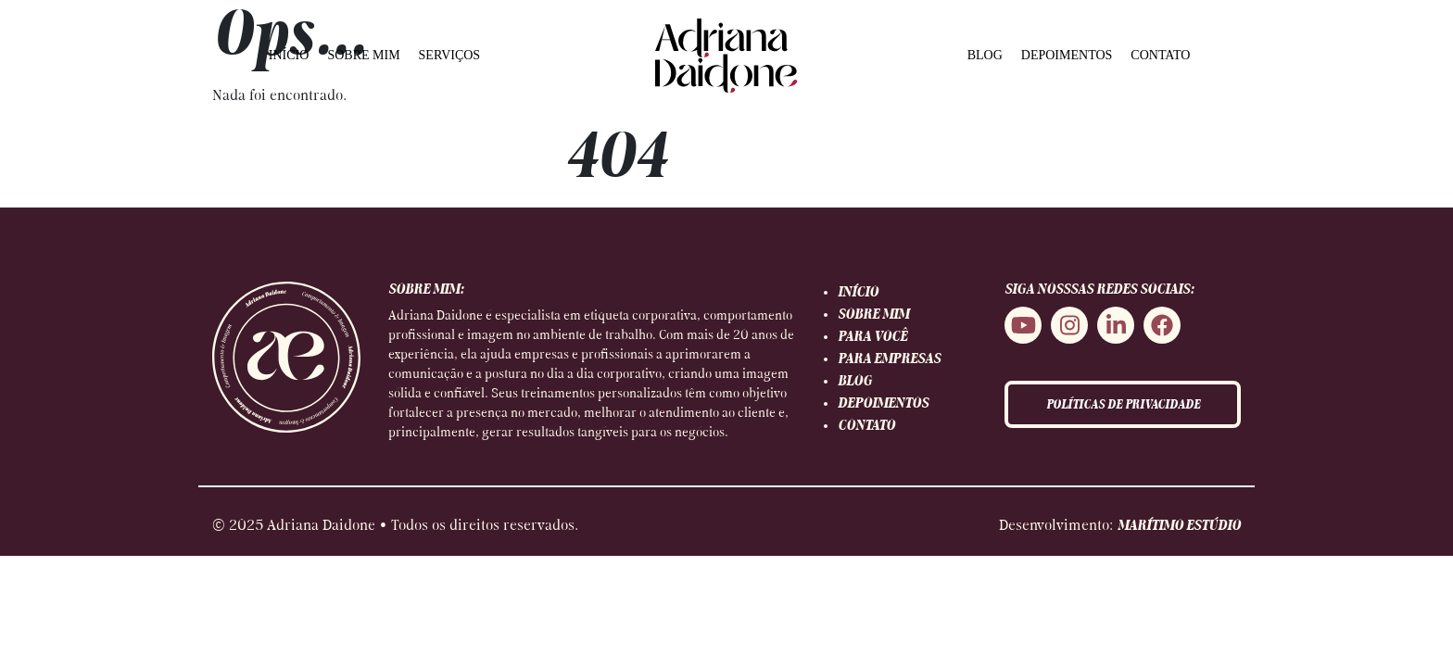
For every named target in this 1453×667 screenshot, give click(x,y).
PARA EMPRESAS (889, 359)
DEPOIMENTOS (1067, 55)
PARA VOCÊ (872, 337)
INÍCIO (289, 55)
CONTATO (1160, 55)
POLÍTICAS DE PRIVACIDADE (1123, 405)
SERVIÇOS (450, 55)
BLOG (985, 55)
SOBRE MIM (363, 55)
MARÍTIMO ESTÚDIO (1179, 526)
